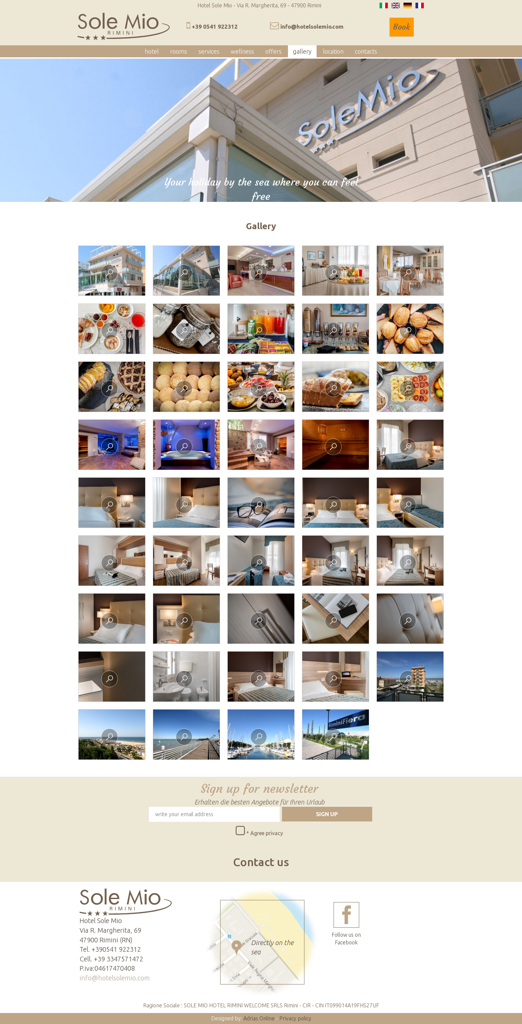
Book (401, 27)
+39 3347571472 (118, 959)
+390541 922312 (116, 949)
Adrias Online (259, 1018)
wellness (242, 51)
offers (273, 51)
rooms (178, 51)
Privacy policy (295, 1018)
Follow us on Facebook (346, 923)
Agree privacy (266, 833)
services (208, 51)
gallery (302, 51)
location (333, 51)
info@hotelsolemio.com (312, 26)
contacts (366, 51)
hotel (152, 51)
